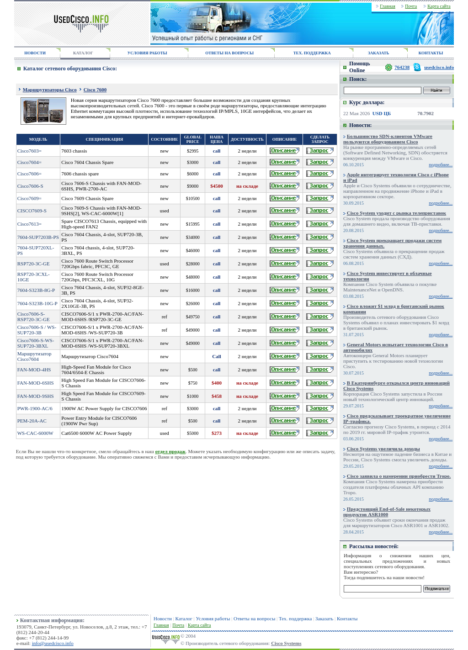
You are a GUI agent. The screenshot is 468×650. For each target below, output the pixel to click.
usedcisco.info (439, 67)
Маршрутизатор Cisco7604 (34, 356)
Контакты (347, 618)
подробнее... (440, 164)
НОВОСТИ (35, 53)
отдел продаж (170, 451)
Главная (387, 6)
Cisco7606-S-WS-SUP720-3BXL (35, 343)
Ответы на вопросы (254, 618)
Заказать (324, 618)
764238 (402, 67)
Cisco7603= (29, 150)
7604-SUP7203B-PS (38, 237)
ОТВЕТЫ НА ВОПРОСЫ (229, 53)
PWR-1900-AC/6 (35, 408)
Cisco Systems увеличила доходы (383, 448)
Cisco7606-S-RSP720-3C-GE (33, 316)
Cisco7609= (29, 198)
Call (216, 356)
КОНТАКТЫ (431, 53)
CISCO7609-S (32, 210)
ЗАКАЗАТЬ (378, 53)
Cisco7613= (29, 224)
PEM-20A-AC (32, 420)
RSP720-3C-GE (33, 263)
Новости (163, 618)
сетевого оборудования (399, 566)
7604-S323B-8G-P (36, 290)
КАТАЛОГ (83, 53)
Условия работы (213, 618)
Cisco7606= (29, 173)
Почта (411, 6)
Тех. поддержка (295, 618)
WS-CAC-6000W (35, 433)
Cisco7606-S (30, 186)
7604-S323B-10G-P (37, 303)
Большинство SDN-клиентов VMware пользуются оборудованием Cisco (387, 138)
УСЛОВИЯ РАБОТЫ (147, 53)
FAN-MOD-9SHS (35, 396)
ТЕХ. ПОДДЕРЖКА (312, 53)
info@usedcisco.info (53, 643)
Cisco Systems (286, 643)
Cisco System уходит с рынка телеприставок (396, 213)
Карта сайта (439, 6)
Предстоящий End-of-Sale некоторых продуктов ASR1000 (387, 511)
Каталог (184, 618)
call (217, 150)
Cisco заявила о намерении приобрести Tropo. (399, 476)
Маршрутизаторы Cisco (50, 89)
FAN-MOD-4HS (34, 369)
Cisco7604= (29, 162)
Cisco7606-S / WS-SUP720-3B (36, 329)
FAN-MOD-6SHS (35, 383)
